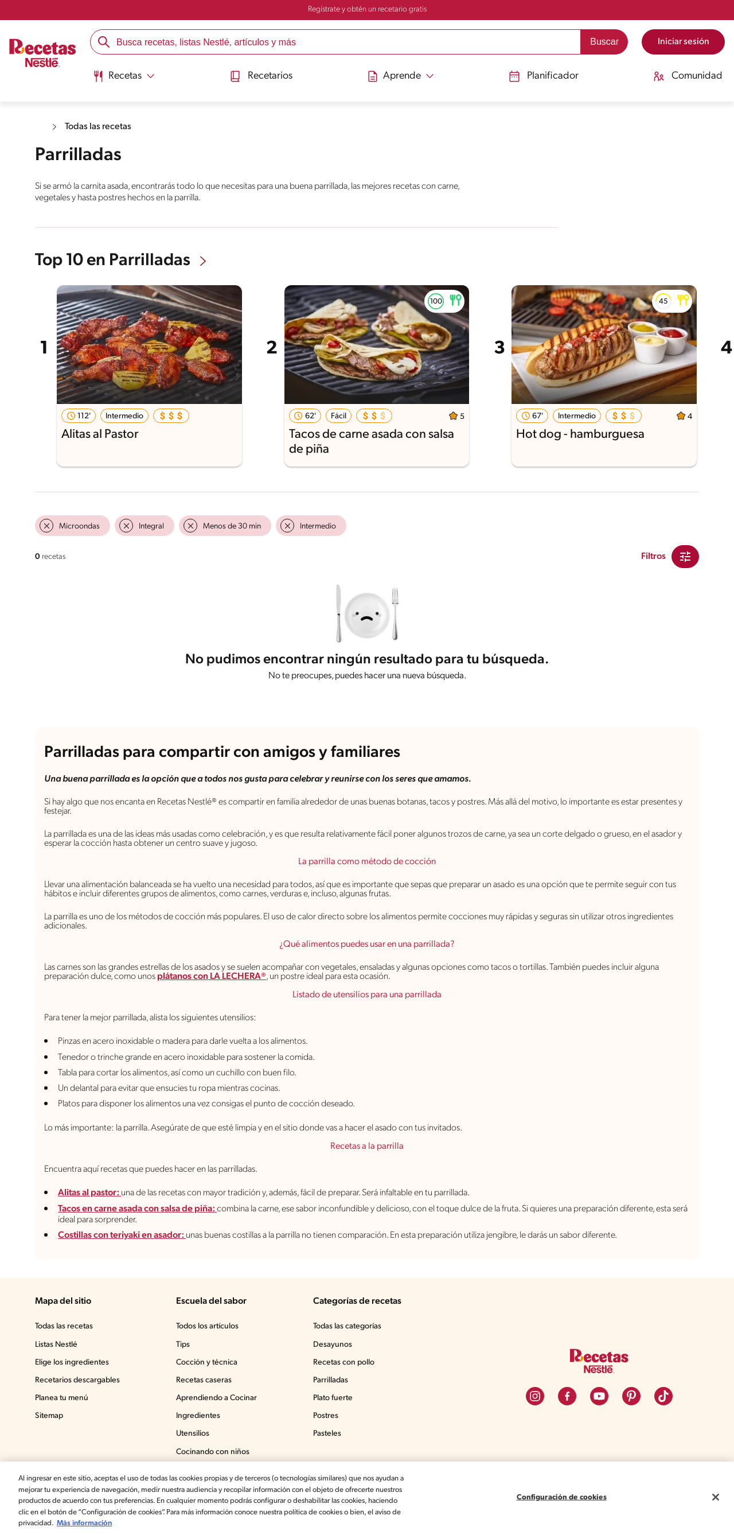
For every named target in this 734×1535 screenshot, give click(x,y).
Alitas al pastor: (89, 1193)
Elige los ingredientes (72, 1362)
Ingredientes (198, 1416)
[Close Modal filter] (685, 556)
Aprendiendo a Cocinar (216, 1398)
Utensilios (192, 1433)
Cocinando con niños (212, 1452)
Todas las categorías (347, 1326)
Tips (183, 1344)
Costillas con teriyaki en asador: (122, 1235)
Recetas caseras (204, 1380)
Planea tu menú (61, 1398)
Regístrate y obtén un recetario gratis (367, 9)
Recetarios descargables (77, 1380)
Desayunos (332, 1344)
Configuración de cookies (562, 1497)
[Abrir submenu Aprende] (400, 76)
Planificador (544, 76)
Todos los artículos (207, 1326)
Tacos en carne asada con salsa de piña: (137, 1209)
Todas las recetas (98, 126)
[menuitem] (123, 80)
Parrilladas (330, 1380)
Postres (325, 1416)
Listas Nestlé (56, 1344)
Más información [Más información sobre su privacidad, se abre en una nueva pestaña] (84, 1523)
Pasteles (327, 1433)
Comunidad (688, 76)
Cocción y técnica (206, 1362)
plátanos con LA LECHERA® (211, 976)
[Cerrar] (715, 1497)
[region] (367, 1498)
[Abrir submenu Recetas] (123, 76)
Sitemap (49, 1416)
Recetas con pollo (343, 1362)
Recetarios (260, 76)
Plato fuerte (333, 1398)
